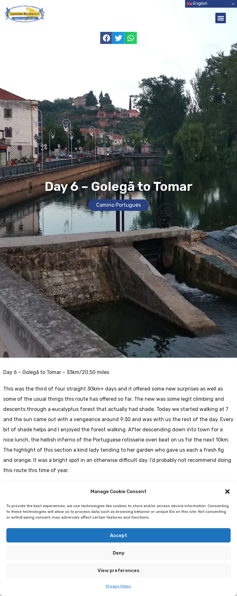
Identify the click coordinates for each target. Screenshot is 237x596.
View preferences (118, 570)
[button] (227, 491)
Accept (118, 535)
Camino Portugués (118, 205)
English (197, 3)
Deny (119, 553)
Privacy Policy (118, 586)
